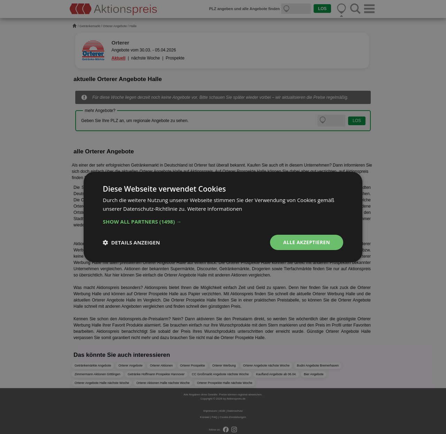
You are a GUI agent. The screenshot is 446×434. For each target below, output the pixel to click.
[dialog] (223, 217)
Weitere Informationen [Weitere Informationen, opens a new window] (215, 208)
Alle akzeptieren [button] (306, 242)
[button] (223, 221)
